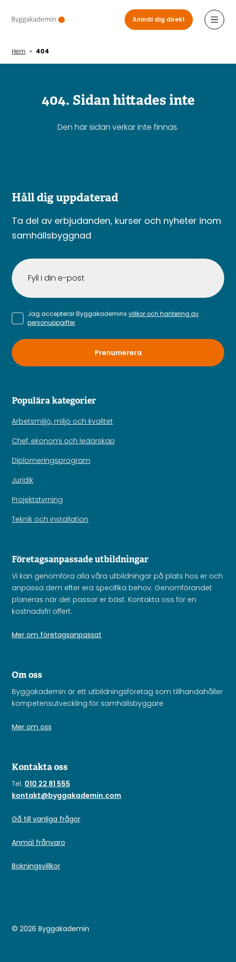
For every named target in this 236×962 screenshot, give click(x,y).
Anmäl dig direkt (158, 19)
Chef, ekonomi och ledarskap (63, 441)
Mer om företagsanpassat (57, 635)
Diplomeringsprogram (51, 460)
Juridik (22, 480)
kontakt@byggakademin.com (66, 795)
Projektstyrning (37, 500)
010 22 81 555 (47, 784)
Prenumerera (118, 353)
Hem (19, 51)
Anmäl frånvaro (38, 842)
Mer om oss (32, 727)
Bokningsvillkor (36, 866)
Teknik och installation (50, 519)
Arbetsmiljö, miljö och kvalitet (62, 421)
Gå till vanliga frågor (46, 819)
